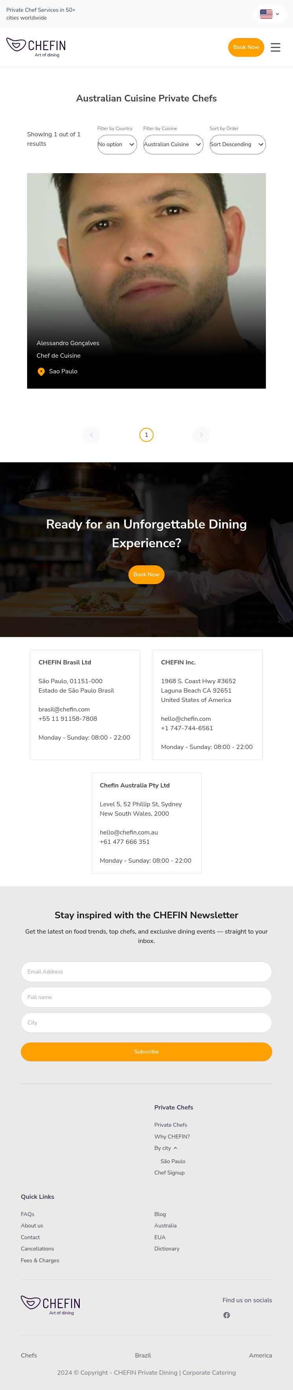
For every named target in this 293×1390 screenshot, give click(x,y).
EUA (160, 1237)
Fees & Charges (40, 1260)
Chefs (29, 1355)
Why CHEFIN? (172, 1136)
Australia (165, 1225)
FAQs (27, 1214)
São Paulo (173, 1161)
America (260, 1355)
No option (117, 144)
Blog (160, 1214)
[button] (201, 1148)
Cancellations (37, 1248)
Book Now (246, 47)
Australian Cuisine (173, 144)
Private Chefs (170, 1125)
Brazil (143, 1355)
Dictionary (166, 1248)
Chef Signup (169, 1172)
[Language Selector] (270, 14)
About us (32, 1225)
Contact (30, 1237)
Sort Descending (238, 144)
